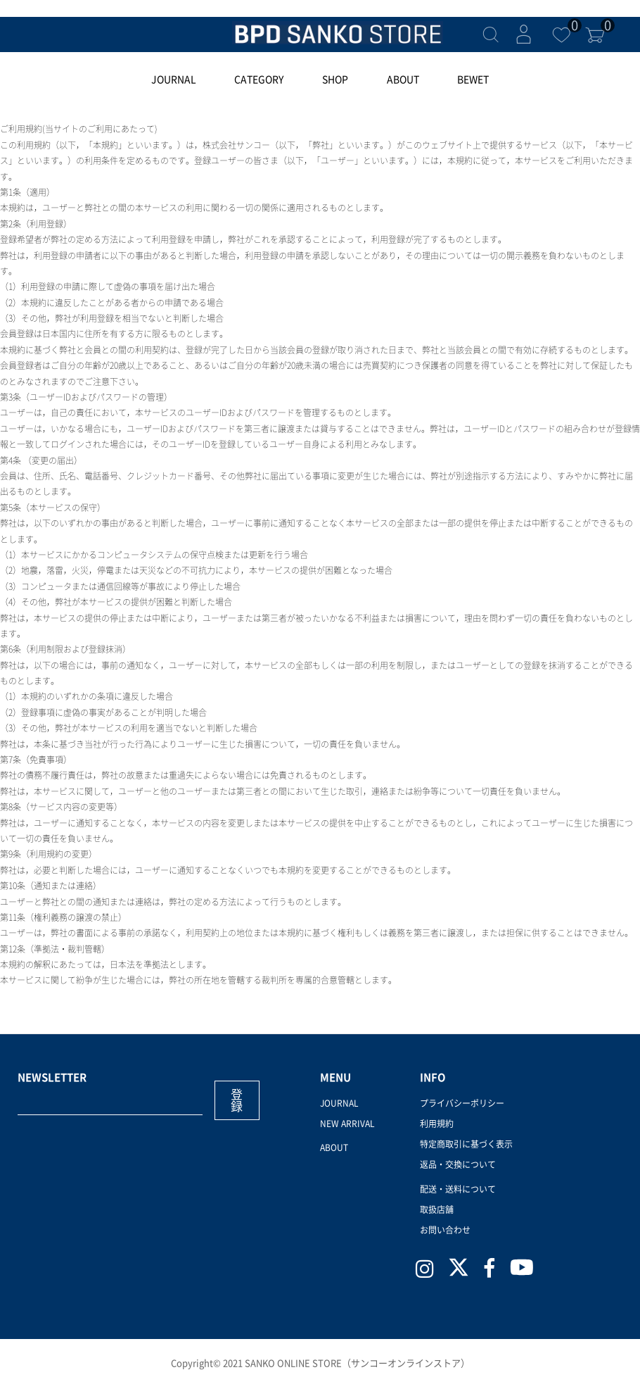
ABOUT (403, 79)
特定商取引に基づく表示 (466, 1144)
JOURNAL (173, 79)
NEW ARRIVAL (347, 1123)
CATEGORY (258, 79)
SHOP (335, 79)
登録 (237, 1100)
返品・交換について (458, 1164)
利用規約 (437, 1123)
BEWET (473, 79)
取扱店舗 (437, 1209)
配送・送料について (458, 1189)
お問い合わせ (445, 1230)
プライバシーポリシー (462, 1103)
